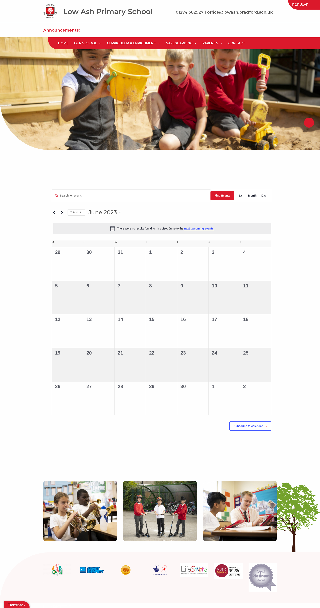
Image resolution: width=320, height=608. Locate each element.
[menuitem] (300, 5)
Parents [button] (212, 43)
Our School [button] (87, 43)
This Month (76, 212)
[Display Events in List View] (241, 195)
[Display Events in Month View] (252, 195)
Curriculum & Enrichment (133, 43)
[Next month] (61, 212)
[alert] (162, 228)
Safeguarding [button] (181, 43)
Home (63, 43)
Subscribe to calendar (248, 426)
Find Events (222, 195)
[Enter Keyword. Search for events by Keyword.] (131, 195)
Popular (300, 5)
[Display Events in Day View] (263, 195)
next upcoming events (199, 228)
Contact (236, 43)
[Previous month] (54, 212)
